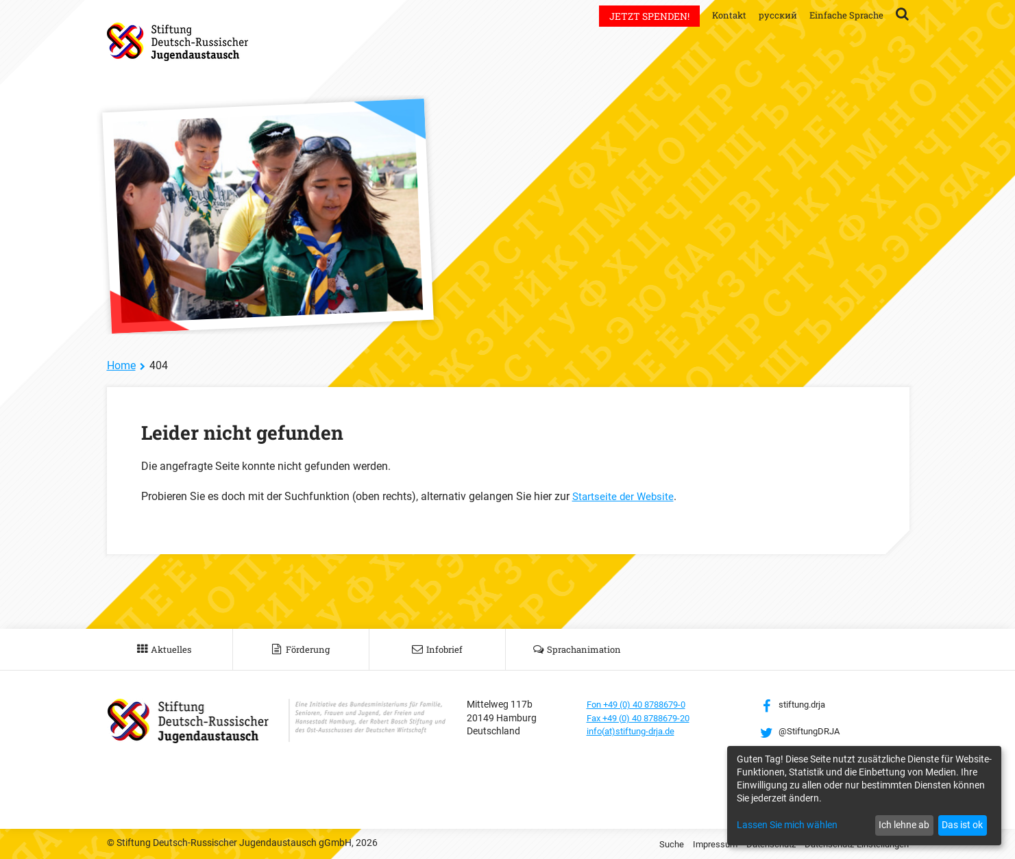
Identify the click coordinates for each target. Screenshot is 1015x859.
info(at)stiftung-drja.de (636, 730)
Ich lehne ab (904, 824)
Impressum (699, 843)
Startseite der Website (624, 496)
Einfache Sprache (844, 14)
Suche (653, 843)
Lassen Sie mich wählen (787, 824)
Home (121, 365)
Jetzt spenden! (641, 16)
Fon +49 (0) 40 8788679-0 (642, 704)
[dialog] (864, 795)
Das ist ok (962, 824)
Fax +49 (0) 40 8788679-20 (644, 717)
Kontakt (722, 14)
